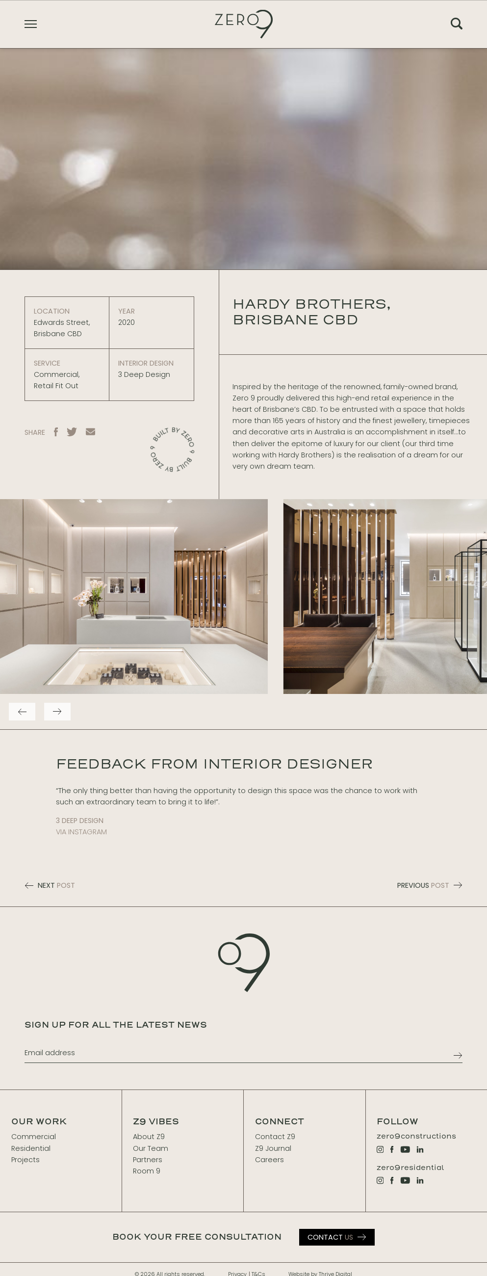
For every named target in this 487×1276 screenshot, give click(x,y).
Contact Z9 (275, 1137)
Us (330, 1237)
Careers (269, 1160)
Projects (25, 1160)
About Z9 (149, 1137)
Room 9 (146, 1171)
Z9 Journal (273, 1148)
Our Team (150, 1148)
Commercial (33, 1137)
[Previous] (22, 711)
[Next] (57, 711)
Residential (31, 1148)
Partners (147, 1160)
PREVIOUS (430, 885)
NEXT (50, 885)
